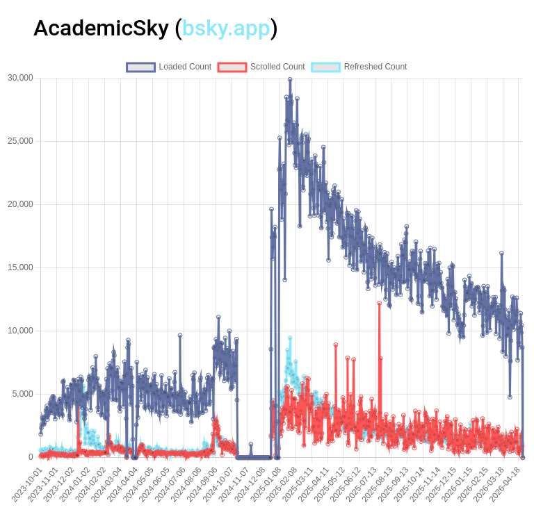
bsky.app (226, 28)
